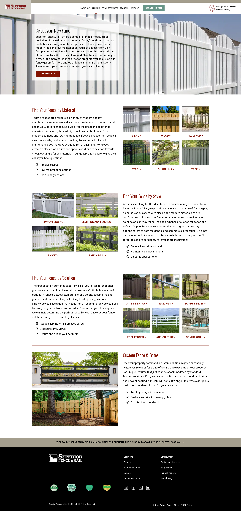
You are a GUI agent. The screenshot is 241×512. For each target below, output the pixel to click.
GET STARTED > (48, 74)
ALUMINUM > (195, 136)
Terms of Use (173, 506)
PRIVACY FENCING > (53, 222)
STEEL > (136, 170)
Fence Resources (132, 468)
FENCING (96, 8)
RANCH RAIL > (97, 256)
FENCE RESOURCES (110, 8)
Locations (85, 8)
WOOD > (166, 136)
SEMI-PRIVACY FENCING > (97, 222)
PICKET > (53, 256)
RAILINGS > (166, 304)
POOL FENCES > (136, 338)
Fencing (128, 463)
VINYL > (136, 136)
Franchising (166, 479)
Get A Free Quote (154, 8)
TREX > (195, 170)
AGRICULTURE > (165, 338)
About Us (124, 8)
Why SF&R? (166, 468)
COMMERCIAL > (195, 338)
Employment (167, 458)
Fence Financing (169, 474)
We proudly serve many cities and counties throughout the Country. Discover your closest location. (120, 443)
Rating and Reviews (170, 463)
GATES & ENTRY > (136, 304)
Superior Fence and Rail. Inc (60, 505)
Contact (135, 8)
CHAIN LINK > (166, 170)
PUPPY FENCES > (195, 304)
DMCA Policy (186, 506)
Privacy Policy (159, 506)
